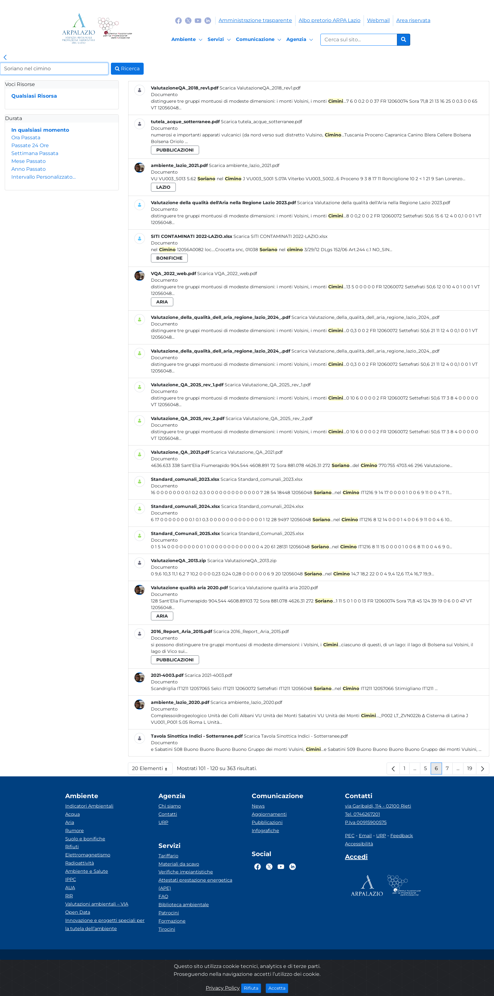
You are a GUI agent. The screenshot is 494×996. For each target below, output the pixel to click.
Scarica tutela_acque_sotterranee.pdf (261, 121)
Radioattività (79, 863)
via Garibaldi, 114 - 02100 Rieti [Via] (378, 806)
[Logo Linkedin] (208, 20)
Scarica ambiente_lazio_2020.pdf (246, 702)
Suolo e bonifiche (85, 839)
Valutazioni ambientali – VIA (96, 904)
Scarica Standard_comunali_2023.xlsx (261, 479)
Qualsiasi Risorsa (34, 96)
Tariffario (168, 856)
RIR (69, 896)
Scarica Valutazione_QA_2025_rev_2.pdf (269, 418)
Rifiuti (72, 846)
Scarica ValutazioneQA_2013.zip (241, 560)
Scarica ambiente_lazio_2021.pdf (244, 165)
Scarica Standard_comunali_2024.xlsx (262, 506)
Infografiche (265, 830)
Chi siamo (169, 806)
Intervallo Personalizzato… (43, 177)
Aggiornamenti (269, 814)
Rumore (74, 830)
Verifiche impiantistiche (185, 872)
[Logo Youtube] (198, 20)
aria (162, 302)
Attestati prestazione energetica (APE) (195, 884)
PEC (349, 835)
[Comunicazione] (260, 40)
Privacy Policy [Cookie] (223, 988)
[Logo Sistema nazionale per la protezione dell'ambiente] (115, 28)
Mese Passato (28, 161)
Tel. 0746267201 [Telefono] (362, 814)
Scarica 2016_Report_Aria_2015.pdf (251, 631)
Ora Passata (25, 138)
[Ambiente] (188, 40)
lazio (163, 187)
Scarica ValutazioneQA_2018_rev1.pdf (260, 88)
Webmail (378, 20)
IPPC (70, 879)
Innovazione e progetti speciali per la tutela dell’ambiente (105, 924)
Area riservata (413, 20)
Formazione (172, 921)
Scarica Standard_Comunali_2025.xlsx (262, 533)
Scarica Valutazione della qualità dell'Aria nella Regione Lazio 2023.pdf (373, 202)
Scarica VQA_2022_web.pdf (227, 273)
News (258, 806)
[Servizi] (220, 40)
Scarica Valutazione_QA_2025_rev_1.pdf (268, 385)
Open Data (77, 912)
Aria (69, 822)
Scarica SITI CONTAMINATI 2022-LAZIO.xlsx (280, 236)
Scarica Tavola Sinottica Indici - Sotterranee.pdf (296, 736)
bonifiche (169, 258)
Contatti (167, 814)
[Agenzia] (300, 40)
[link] (5, 58)
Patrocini (168, 913)
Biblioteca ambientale (183, 904)
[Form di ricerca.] (358, 40)
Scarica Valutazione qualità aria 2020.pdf (273, 587)
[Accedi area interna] (356, 858)
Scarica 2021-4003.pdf (208, 675)
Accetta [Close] (278, 988)
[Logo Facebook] (178, 20)
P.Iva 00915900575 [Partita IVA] (366, 822)
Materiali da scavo (178, 864)
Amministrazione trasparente (255, 20)
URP (163, 822)
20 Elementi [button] (152, 769)
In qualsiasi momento (40, 130)
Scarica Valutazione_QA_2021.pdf (246, 452)
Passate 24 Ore (30, 145)
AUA (70, 887)
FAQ (163, 896)
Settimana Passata (34, 153)
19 (471, 769)
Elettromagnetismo (87, 855)
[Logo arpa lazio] (78, 28)
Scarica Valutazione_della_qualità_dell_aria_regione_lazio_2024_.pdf (365, 317)
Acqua (72, 814)
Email (365, 835)
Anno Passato (28, 169)
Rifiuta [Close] (252, 988)
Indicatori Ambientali (89, 806)
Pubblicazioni (267, 822)
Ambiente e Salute (86, 871)
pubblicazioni (175, 150)
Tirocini (166, 929)
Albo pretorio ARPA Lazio (329, 20)
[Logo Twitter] (188, 20)
